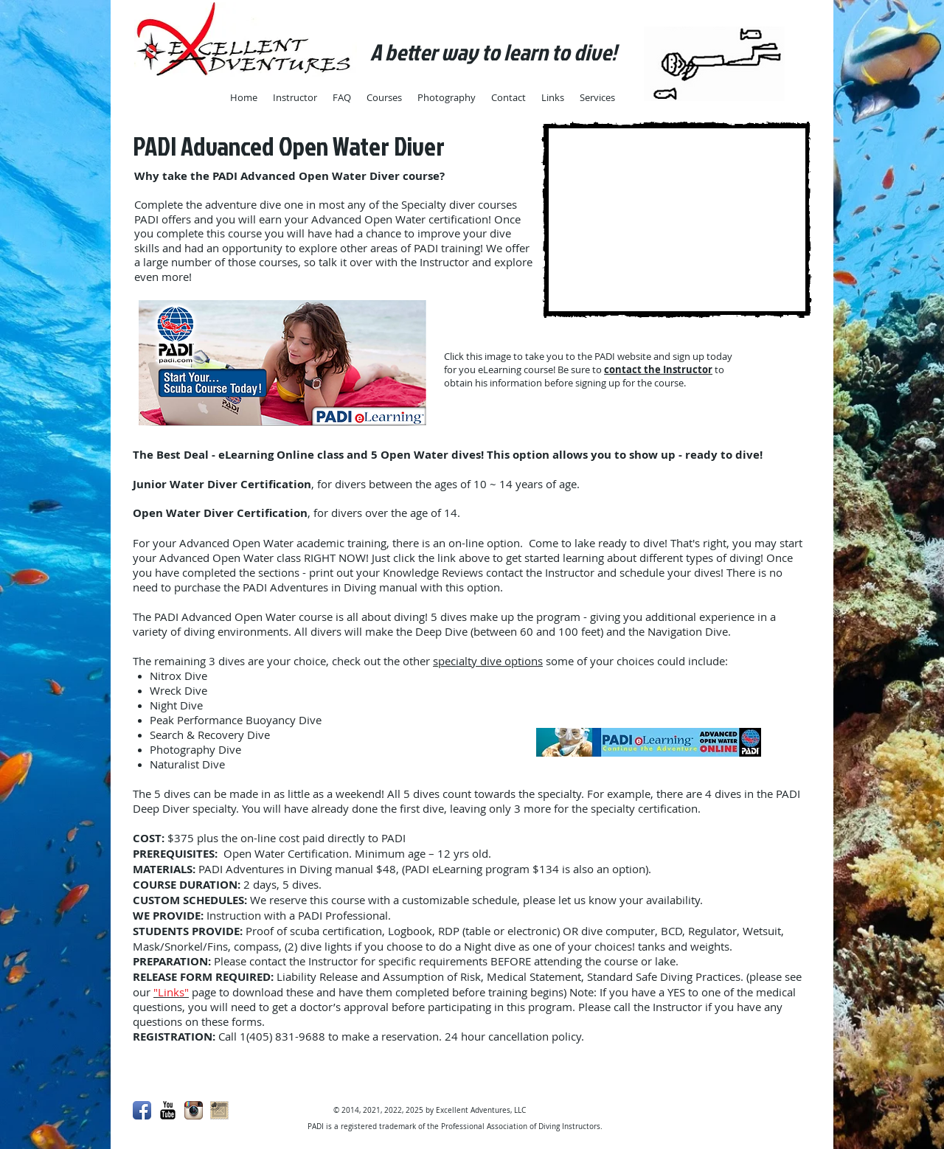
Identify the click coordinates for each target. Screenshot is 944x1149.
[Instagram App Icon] (193, 1110)
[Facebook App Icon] (142, 1110)
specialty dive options (488, 660)
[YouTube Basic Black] (168, 1110)
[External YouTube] (676, 219)
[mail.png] (219, 1110)
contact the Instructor (658, 369)
